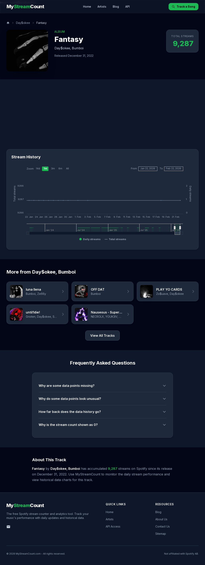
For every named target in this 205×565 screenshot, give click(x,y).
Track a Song (183, 6)
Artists (101, 6)
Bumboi (77, 48)
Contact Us (162, 526)
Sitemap (160, 533)
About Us (161, 519)
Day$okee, (62, 48)
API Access (113, 526)
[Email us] (8, 527)
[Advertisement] (102, 119)
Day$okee (23, 22)
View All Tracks (102, 336)
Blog (116, 6)
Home (87, 6)
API (127, 6)
